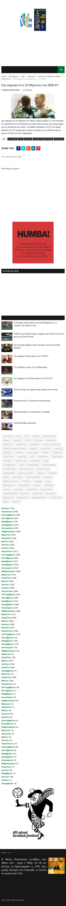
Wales (5, 502)
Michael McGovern (39, 498)
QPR (31, 457)
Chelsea (45, 453)
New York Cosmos (26, 473)
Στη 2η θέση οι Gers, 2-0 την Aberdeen (30, 367)
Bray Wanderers (49, 465)
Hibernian (38, 440)
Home (3, 76)
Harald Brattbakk (10, 493)
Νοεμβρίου (6, 521)
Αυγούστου (7, 511)
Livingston (7, 453)
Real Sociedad (33, 465)
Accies (48, 481)
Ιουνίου (5, 544)
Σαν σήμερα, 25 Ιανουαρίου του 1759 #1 (31, 356)
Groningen (7, 461)
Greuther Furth (9, 473)
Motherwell (50, 440)
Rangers (6, 440)
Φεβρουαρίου (8, 531)
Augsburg (41, 473)
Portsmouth (35, 461)
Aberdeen (17, 440)
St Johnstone (34, 444)
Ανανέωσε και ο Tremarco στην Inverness (32, 401)
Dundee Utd (20, 444)
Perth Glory (26, 481)
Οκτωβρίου (7, 518)
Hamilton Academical (51, 444)
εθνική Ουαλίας (43, 469)
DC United (53, 473)
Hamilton (33, 448)
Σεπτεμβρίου (8, 515)
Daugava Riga (23, 485)
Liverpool (19, 453)
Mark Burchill (8, 498)
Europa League (32, 453)
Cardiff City (21, 457)
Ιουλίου (5, 508)
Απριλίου (6, 538)
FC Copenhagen (9, 469)
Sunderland (56, 453)
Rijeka (46, 461)
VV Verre (6, 489)
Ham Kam (48, 477)
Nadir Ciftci (49, 485)
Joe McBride (37, 493)
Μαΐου (4, 541)
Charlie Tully (32, 489)
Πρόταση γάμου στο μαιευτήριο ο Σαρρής (32, 412)
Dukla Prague (57, 457)
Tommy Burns (56, 498)
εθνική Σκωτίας (49, 436)
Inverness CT (6, 79)
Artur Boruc (18, 489)
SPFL (26, 436)
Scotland (35, 436)
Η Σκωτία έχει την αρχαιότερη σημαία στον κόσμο (36, 390)
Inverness (31, 76)
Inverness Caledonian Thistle (49, 76)
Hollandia (37, 485)
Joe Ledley (25, 493)
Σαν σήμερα (13, 76)
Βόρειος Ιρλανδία (33, 477)
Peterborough (21, 461)
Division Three (46, 489)
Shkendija (38, 481)
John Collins (50, 493)
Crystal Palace (42, 457)
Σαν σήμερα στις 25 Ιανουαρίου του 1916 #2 (33, 378)
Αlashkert (15, 502)
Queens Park (8, 457)
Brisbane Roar (8, 485)
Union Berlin (17, 477)
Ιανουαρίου (7, 528)
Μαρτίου (5, 535)
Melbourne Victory (10, 481)
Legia (21, 465)
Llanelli (6, 477)
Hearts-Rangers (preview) (25, 423)
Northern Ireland (26, 469)
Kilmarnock (7, 444)
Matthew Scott (22, 498)
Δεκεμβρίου (7, 525)
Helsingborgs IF (9, 465)
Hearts (28, 440)
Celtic (23, 76)
